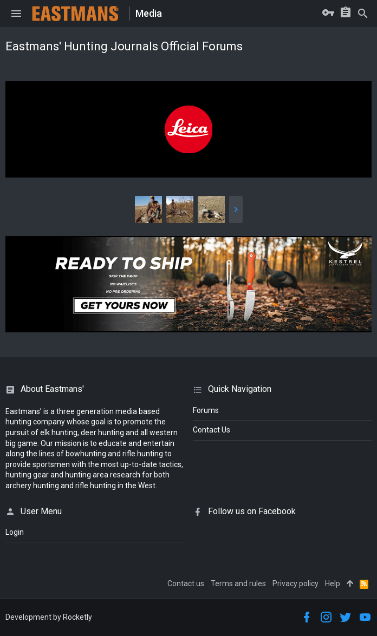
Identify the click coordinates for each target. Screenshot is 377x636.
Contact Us (211, 429)
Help (332, 583)
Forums (206, 410)
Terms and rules (238, 583)
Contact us (185, 583)
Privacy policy (295, 583)
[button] (16, 13)
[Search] (363, 13)
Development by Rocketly (48, 617)
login (14, 532)
